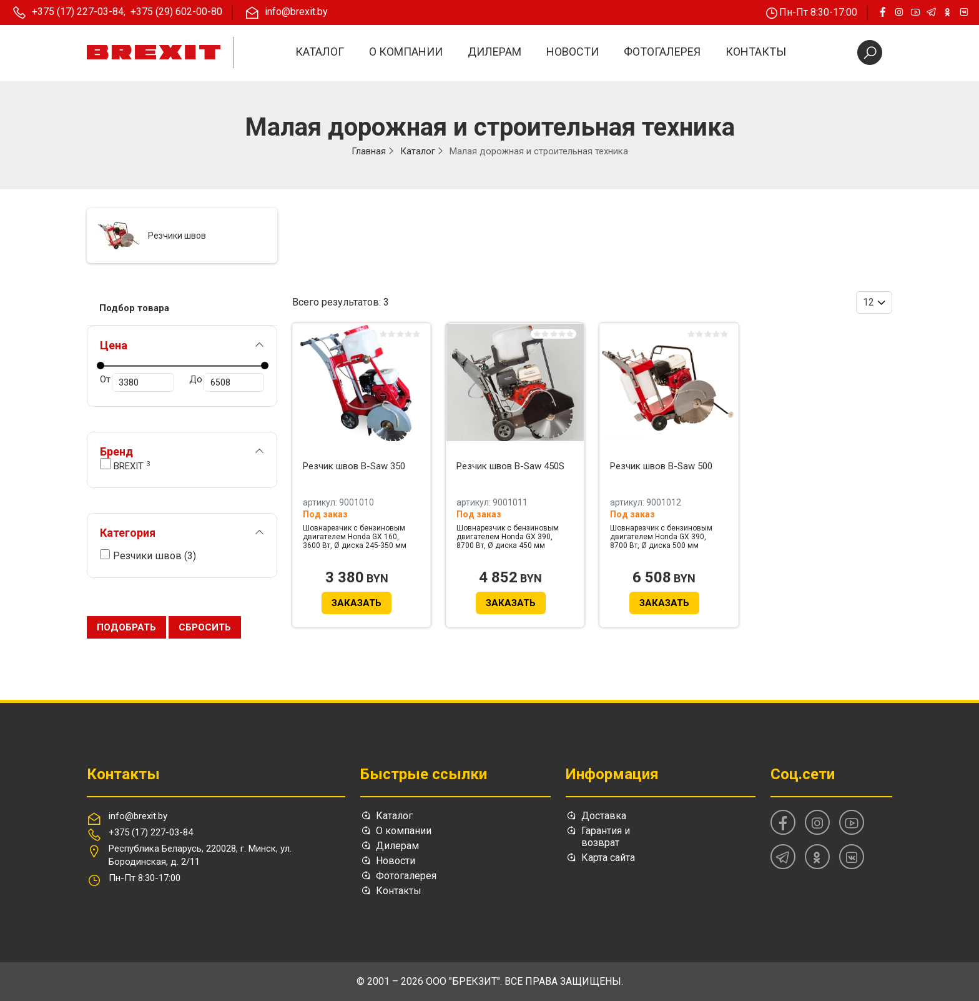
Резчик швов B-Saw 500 (661, 466)
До (226, 382)
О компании (406, 51)
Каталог (319, 51)
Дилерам (494, 51)
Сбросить (205, 627)
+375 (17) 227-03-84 (151, 832)
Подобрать (126, 627)
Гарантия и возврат (605, 837)
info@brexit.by (138, 816)
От (137, 382)
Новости (572, 51)
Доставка (603, 816)
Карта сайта (608, 858)
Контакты (756, 51)
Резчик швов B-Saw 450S (510, 466)
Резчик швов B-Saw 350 (354, 466)
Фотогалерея (662, 51)
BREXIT (125, 465)
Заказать (356, 603)
